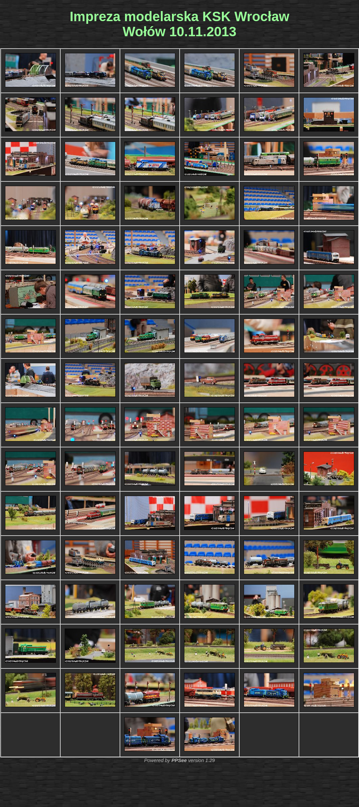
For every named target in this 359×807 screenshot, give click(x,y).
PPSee (179, 760)
